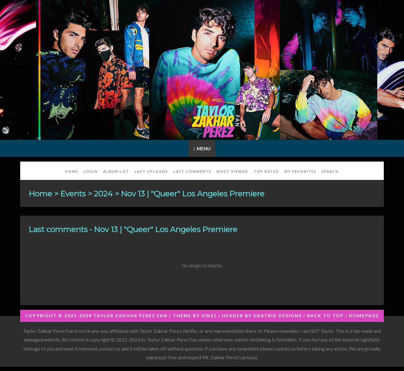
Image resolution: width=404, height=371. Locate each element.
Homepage (364, 315)
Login (91, 171)
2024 (103, 193)
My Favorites (300, 171)
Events (73, 193)
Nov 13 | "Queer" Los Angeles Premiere (192, 193)
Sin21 (209, 315)
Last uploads (151, 171)
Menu (204, 148)
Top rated (266, 171)
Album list (116, 171)
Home (71, 171)
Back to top (325, 315)
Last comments (192, 171)
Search (330, 171)
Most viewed (232, 171)
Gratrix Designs (277, 315)
